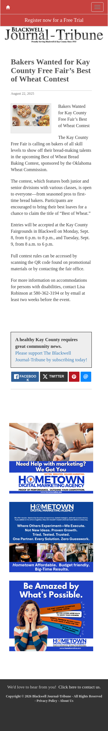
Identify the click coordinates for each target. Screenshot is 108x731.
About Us (66, 701)
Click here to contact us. (79, 687)
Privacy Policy (47, 701)
